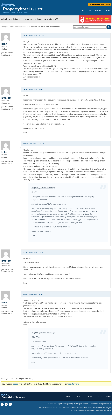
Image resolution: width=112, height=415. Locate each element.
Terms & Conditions (96, 404)
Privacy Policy (107, 404)
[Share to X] (6, 404)
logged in (16, 384)
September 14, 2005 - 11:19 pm (33, 143)
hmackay (6, 97)
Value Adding (15, 26)
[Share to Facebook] (2, 404)
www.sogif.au (107, 410)
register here (73, 384)
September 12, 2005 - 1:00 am (33, 89)
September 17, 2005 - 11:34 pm (33, 252)
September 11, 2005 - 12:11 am (33, 35)
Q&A (89, 11)
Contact (90, 396)
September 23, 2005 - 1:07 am (33, 294)
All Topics (4, 26)
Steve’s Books (104, 396)
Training (98, 11)
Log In (107, 11)
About (78, 396)
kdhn (4, 43)
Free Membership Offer (100, 4)
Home (82, 11)
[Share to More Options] (10, 404)
